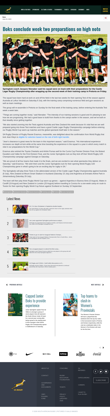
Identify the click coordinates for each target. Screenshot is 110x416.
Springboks (35, 9)
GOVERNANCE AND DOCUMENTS (46, 385)
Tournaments (58, 9)
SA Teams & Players (46, 9)
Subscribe (101, 380)
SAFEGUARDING (83, 377)
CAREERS (81, 385)
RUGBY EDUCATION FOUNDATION (65, 378)
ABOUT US (45, 368)
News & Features (25, 9)
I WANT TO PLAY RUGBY (82, 393)
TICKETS (66, 9)
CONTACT (44, 375)
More (87, 9)
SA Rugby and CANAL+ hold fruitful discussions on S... (46, 263)
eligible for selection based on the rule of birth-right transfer (44, 137)
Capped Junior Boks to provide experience (36, 300)
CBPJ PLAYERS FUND (44, 396)
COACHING (64, 368)
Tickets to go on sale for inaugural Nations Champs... (45, 235)
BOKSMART (81, 9)
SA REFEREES (81, 369)
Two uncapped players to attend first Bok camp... (44, 249)
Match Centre (105, 10)
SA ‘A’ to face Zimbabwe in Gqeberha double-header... (46, 206)
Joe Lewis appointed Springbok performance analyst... (46, 220)
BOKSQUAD (73, 9)
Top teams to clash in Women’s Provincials (89, 303)
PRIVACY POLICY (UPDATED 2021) (63, 397)
